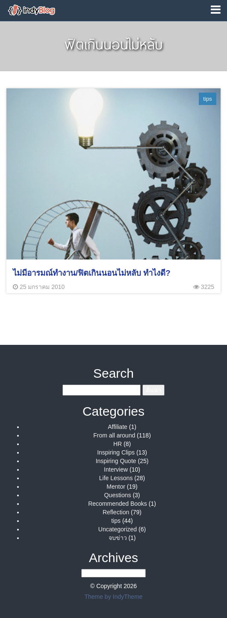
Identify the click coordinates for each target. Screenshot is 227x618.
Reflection (116, 512)
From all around (114, 435)
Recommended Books (117, 503)
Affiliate (117, 426)
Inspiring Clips (116, 452)
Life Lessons (116, 478)
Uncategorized (117, 529)
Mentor (115, 486)
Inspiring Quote (116, 461)
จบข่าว (118, 537)
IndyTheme (128, 596)
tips (116, 520)
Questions (117, 495)
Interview (116, 469)
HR (117, 443)
